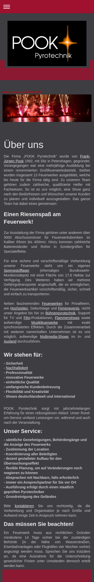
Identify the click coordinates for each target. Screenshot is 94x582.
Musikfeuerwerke (44, 323)
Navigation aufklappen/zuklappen (47, 6)
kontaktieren (24, 506)
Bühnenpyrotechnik (60, 313)
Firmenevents (68, 308)
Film (27, 318)
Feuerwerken (52, 304)
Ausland (10, 341)
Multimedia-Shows (54, 337)
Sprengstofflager (16, 270)
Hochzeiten (19, 308)
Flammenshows (67, 318)
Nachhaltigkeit (17, 368)
